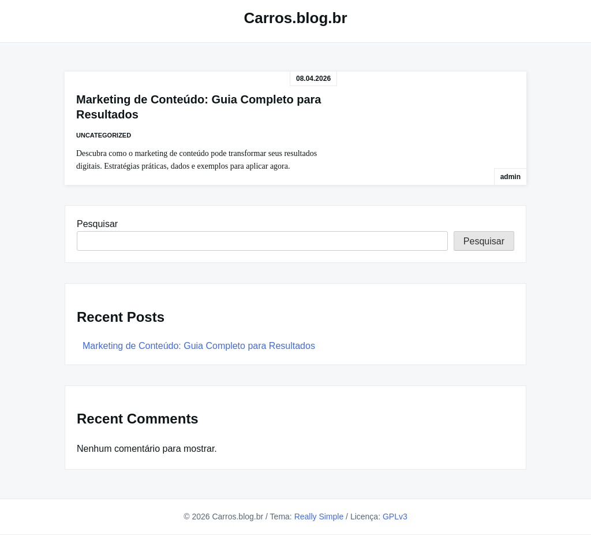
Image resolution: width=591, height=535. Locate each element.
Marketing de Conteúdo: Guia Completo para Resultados (199, 346)
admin (510, 177)
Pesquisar (97, 224)
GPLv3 (395, 516)
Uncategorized (103, 135)
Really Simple (319, 516)
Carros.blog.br (295, 18)
